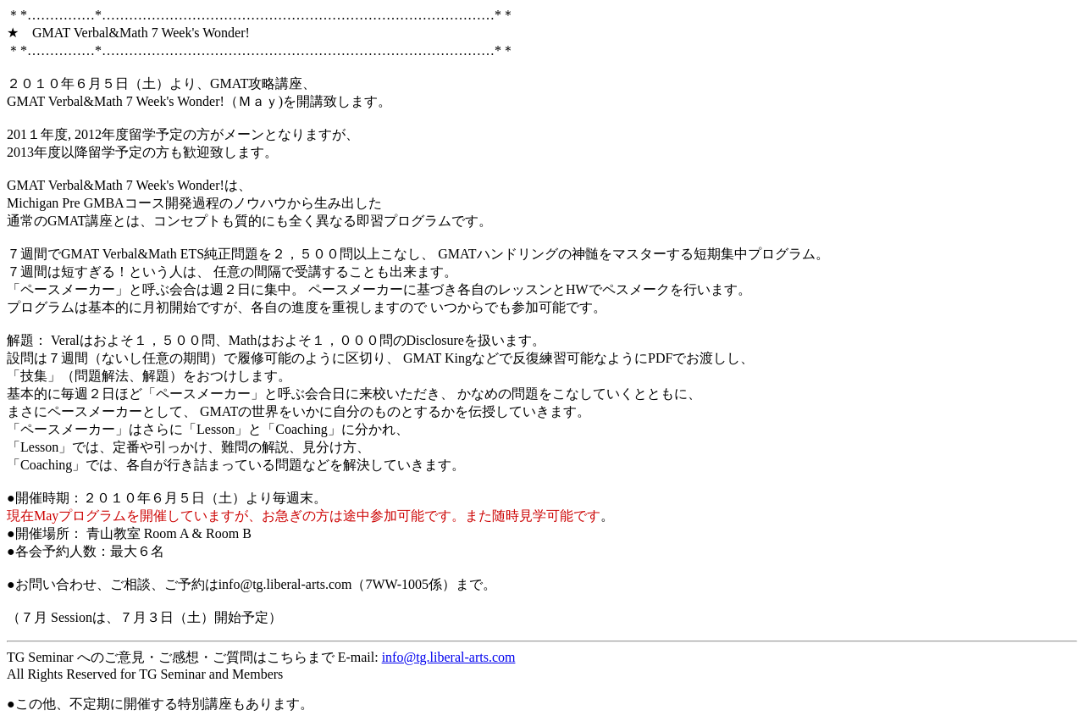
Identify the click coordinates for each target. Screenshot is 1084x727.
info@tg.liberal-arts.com (449, 657)
